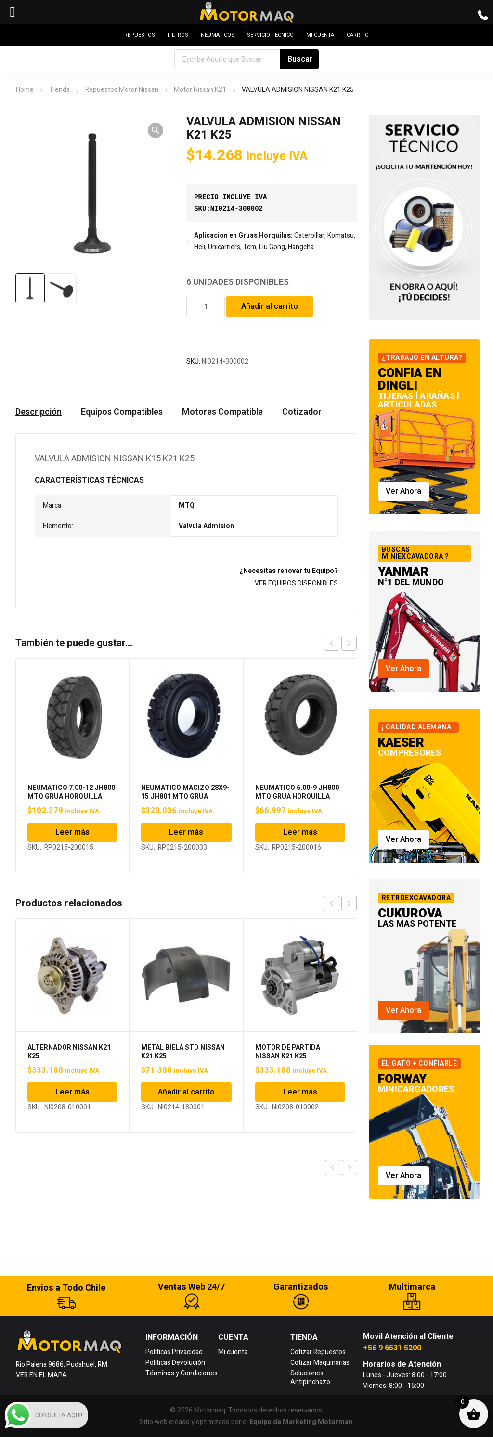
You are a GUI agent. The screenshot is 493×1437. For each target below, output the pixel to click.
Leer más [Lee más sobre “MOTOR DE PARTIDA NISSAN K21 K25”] (300, 1092)
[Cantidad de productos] (205, 306)
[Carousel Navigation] (340, 643)
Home (25, 90)
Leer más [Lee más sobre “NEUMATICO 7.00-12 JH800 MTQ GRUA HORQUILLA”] (72, 832)
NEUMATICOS (217, 35)
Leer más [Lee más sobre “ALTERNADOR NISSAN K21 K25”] (72, 1092)
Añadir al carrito (269, 306)
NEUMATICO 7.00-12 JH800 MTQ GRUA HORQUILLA (71, 792)
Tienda (59, 90)
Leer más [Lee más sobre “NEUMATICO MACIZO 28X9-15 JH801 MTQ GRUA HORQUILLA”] (186, 832)
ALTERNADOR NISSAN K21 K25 (69, 1052)
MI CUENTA (320, 35)
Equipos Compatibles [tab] (122, 412)
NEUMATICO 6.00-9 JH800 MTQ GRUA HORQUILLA (297, 792)
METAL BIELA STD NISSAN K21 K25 (183, 1052)
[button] (155, 130)
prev (331, 643)
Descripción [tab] (38, 412)
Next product (349, 1167)
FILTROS (178, 35)
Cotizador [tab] (302, 412)
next (349, 643)
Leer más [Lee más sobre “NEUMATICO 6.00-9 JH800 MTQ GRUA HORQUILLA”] (300, 832)
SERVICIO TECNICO (270, 35)
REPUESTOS (139, 35)
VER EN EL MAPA (41, 1375)
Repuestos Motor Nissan (121, 90)
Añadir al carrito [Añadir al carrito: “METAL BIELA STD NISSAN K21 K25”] (186, 1092)
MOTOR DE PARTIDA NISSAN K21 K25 (287, 1052)
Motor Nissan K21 (200, 90)
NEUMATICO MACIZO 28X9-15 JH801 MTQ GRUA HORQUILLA (185, 796)
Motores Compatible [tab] (222, 412)
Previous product (332, 1167)
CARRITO (358, 35)
